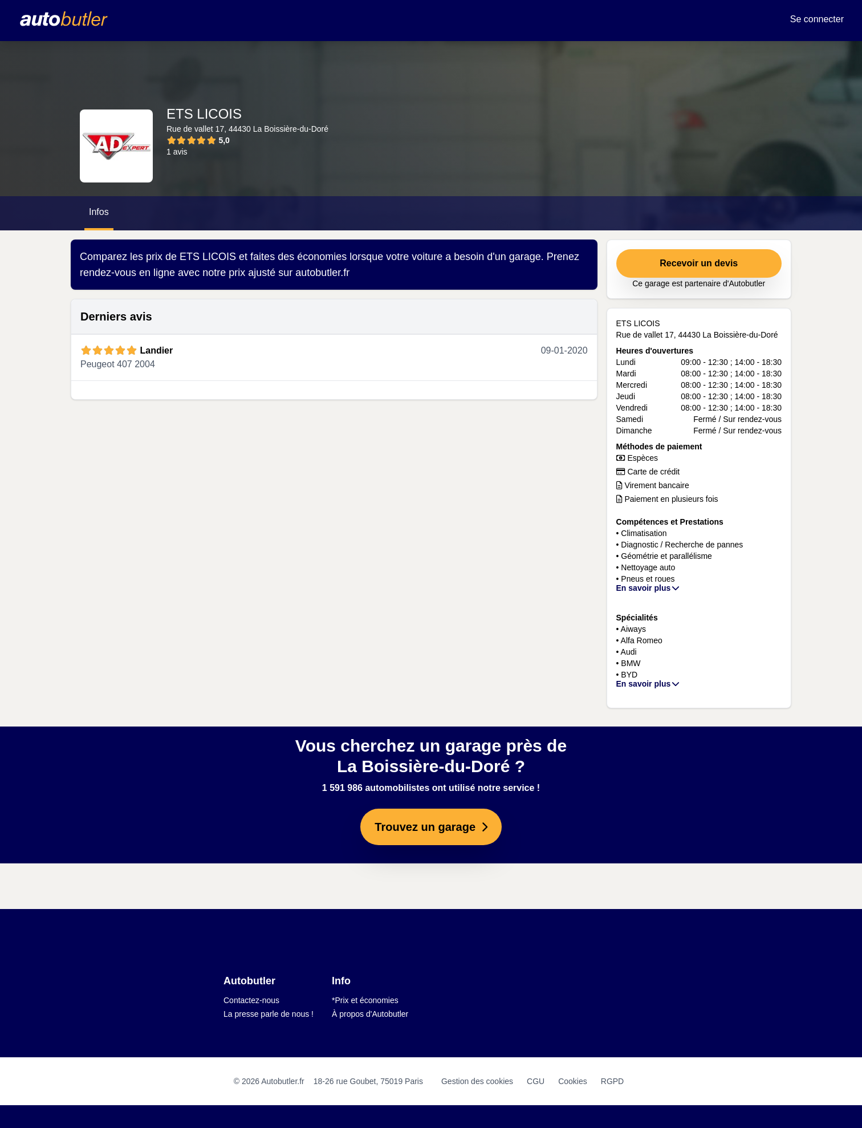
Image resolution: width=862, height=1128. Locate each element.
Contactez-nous (251, 1000)
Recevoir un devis (699, 263)
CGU (535, 1081)
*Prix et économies (365, 1000)
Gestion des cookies (477, 1081)
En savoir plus (648, 588)
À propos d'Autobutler (370, 1014)
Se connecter (817, 19)
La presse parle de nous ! (268, 1014)
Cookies (572, 1081)
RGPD (612, 1081)
